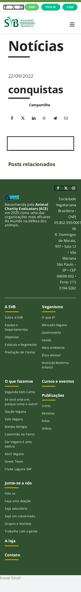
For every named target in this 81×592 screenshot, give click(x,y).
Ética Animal (51, 355)
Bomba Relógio (16, 427)
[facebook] (6, 7)
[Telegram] (55, 118)
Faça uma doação (18, 501)
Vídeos (47, 428)
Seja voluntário (16, 508)
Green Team (14, 461)
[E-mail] (66, 118)
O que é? (48, 317)
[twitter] (13, 7)
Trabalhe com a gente (21, 531)
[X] (23, 118)
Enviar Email (10, 578)
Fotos (46, 421)
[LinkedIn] (34, 118)
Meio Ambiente (53, 348)
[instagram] (21, 7)
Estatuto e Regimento (21, 345)
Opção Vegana (15, 411)
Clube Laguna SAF (18, 469)
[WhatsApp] (44, 118)
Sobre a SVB (14, 317)
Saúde (46, 340)
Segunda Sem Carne (20, 392)
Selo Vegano (14, 419)
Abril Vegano (14, 454)
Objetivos (12, 337)
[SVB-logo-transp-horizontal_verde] (19, 17)
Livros (46, 406)
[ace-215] (12, 197)
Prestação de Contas (20, 352)
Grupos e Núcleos (18, 524)
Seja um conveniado (20, 516)
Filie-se (10, 493)
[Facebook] (12, 118)
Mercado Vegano (54, 325)
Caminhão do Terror (20, 434)
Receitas (48, 413)
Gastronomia (51, 332)
